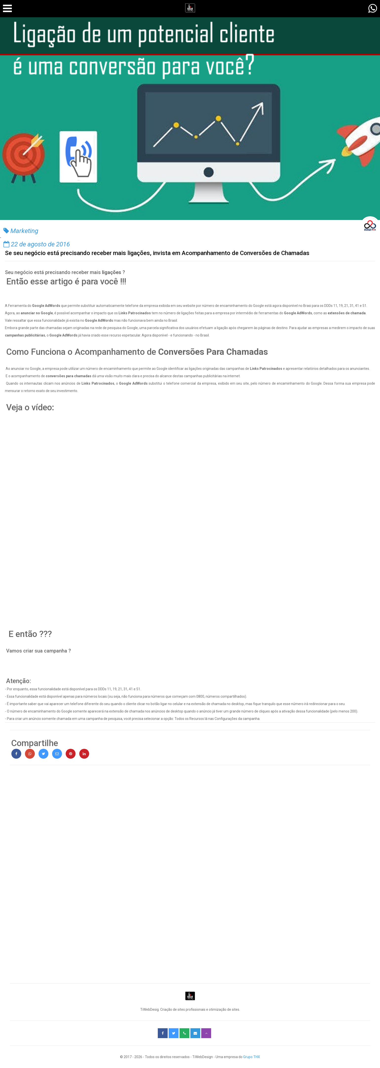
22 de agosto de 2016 (36, 244)
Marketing (20, 231)
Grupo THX (251, 1057)
